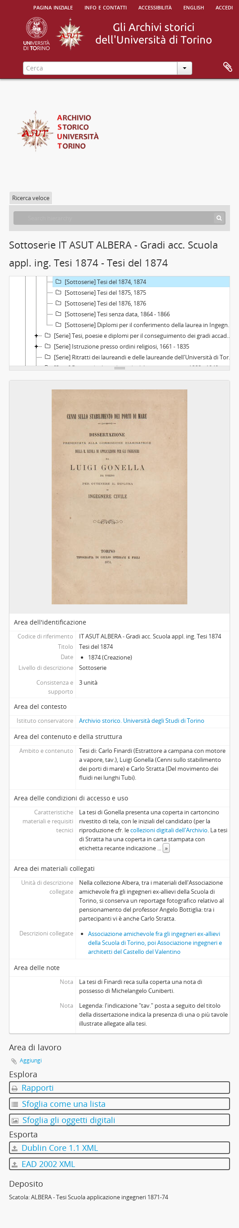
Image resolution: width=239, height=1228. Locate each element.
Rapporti (33, 1087)
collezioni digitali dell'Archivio (169, 830)
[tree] (119, 321)
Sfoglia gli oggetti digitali (63, 1119)
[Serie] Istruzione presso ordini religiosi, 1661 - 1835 (115, 346)
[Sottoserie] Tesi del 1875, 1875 (99, 292)
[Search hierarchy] (119, 218)
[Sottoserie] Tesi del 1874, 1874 (99, 281)
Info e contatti (105, 7)
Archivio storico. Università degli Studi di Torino (141, 721)
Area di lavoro (228, 67)
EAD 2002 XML (43, 1163)
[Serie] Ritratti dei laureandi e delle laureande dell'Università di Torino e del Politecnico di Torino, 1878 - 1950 (139, 357)
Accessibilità (155, 7)
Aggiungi (31, 1060)
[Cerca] (219, 218)
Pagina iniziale (53, 7)
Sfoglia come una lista (59, 1103)
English (193, 7)
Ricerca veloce (30, 198)
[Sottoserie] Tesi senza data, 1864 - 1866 (111, 314)
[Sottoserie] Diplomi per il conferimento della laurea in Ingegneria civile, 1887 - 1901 (144, 324)
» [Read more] (166, 848)
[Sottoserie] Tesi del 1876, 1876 (99, 303)
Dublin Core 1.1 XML (55, 1147)
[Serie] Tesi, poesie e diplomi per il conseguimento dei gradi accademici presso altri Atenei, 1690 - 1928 (139, 335)
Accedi (224, 7)
